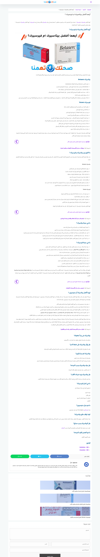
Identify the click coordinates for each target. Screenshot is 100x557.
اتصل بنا (27, 552)
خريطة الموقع (54, 552)
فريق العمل (46, 552)
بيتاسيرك (83, 22)
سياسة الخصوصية (62, 552)
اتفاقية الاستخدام (71, 552)
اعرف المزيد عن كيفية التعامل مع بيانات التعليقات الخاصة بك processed (50, 538)
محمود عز (73, 462)
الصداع (63, 428)
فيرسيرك (78, 22)
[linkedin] (47, 547)
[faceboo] (52, 547)
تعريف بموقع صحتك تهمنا (36, 552)
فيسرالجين (86, 410)
